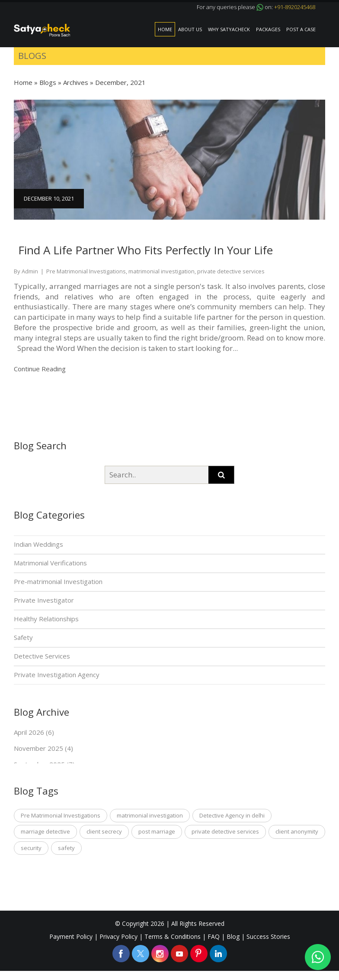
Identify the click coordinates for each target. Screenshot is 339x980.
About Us (190, 29)
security (31, 848)
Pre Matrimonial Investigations (60, 815)
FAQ (214, 936)
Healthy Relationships (46, 618)
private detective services (225, 831)
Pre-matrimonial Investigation (58, 581)
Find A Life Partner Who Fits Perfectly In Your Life (145, 250)
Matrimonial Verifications (50, 562)
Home (165, 29)
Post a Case (301, 29)
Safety (23, 637)
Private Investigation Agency (56, 674)
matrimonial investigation (150, 815)
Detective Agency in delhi (232, 815)
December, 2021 (120, 82)
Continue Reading (40, 368)
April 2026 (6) (34, 732)
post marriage (156, 831)
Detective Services (42, 656)
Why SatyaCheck (229, 29)
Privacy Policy (118, 936)
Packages (268, 29)
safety (66, 848)
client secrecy (104, 831)
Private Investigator (44, 600)
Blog (233, 936)
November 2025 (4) (43, 748)
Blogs (47, 82)
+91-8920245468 (294, 7)
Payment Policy (71, 936)
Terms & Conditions (172, 936)
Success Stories (268, 936)
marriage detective (45, 831)
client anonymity (296, 831)
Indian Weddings (38, 544)
